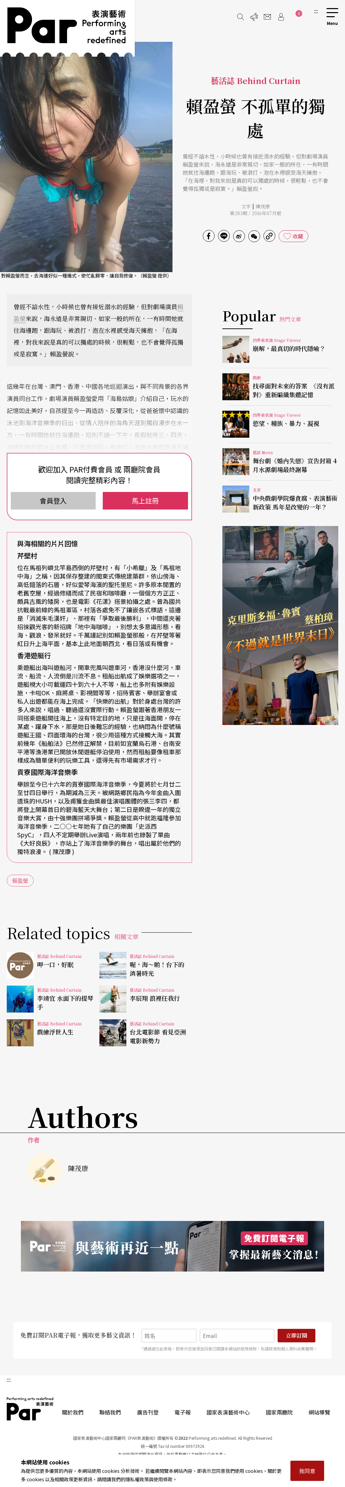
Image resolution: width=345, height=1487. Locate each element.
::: (316, 11)
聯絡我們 (110, 1412)
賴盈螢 (20, 880)
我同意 (307, 1471)
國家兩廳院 (279, 1412)
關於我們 (73, 1412)
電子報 (183, 1412)
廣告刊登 (148, 1412)
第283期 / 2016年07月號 (255, 213)
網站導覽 (319, 1412)
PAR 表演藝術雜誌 (30, 1409)
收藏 (297, 236)
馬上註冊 (145, 500)
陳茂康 (263, 206)
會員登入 (53, 500)
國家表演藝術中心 (228, 1412)
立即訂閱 (296, 1335)
